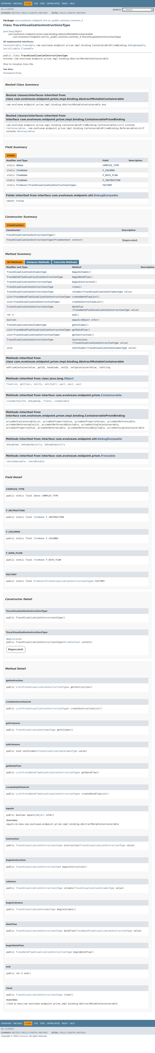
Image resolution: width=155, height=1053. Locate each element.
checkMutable (36, 461)
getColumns (79, 325)
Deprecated (53, 3)
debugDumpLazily (31, 444)
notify (38, 384)
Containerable (12, 45)
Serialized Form (12, 73)
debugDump (34, 401)
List (9, 296)
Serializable (11, 48)
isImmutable (61, 401)
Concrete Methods (65, 262)
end (74, 314)
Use (36, 3)
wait (62, 384)
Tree (42, 3)
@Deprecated (13, 639)
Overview (6, 3)
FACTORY (107, 185)
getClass (25, 384)
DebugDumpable (137, 45)
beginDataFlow (81, 277)
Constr (33, 13)
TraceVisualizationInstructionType (29, 282)
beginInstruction (83, 282)
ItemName (21, 170)
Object (86, 320)
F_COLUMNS (109, 170)
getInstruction (81, 334)
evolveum (23, 1036)
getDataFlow (79, 329)
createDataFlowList (84, 296)
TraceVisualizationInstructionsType (52, 185)
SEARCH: (117, 10)
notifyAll (51, 384)
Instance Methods (38, 262)
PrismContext (62, 239)
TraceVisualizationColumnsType (26, 272)
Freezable (28, 45)
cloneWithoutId (15, 401)
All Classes (7, 9)
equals (76, 320)
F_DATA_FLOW (110, 175)
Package (17, 3)
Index (65, 3)
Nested (15, 13)
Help (72, 3)
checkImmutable (15, 461)
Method (43, 13)
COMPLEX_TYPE (111, 165)
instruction (79, 339)
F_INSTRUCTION (111, 180)
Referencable (25, 131)
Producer (21, 185)
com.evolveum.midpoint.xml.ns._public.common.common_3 (49, 20)
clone (75, 287)
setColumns (79, 348)
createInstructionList (86, 302)
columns (77, 291)
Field (24, 13)
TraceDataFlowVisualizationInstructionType (35, 277)
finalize (11, 384)
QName (19, 165)
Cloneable (27, 48)
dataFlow (77, 306)
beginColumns (80, 272)
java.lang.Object (12, 31)
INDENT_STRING (15, 201)
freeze (47, 401)
